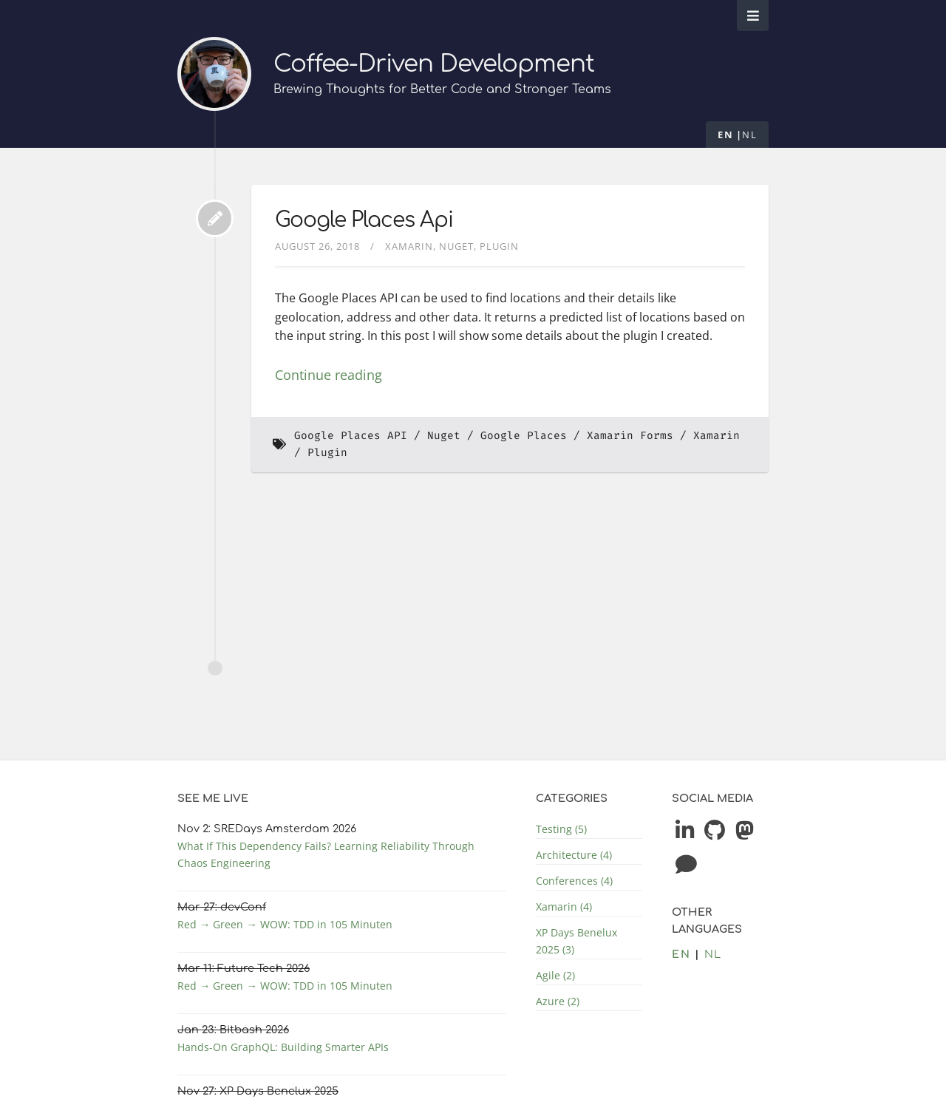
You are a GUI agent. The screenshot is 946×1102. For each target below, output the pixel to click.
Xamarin (409, 246)
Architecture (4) (574, 855)
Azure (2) (557, 1001)
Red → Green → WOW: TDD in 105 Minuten (284, 924)
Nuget (456, 246)
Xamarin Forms (630, 436)
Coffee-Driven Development (433, 64)
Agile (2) (555, 975)
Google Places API (350, 436)
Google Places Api (364, 220)
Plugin (499, 246)
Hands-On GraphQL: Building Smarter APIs (283, 1047)
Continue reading (328, 375)
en (725, 134)
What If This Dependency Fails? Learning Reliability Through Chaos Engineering (325, 854)
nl (749, 134)
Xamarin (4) (564, 906)
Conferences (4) (574, 881)
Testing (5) (561, 829)
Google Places (523, 436)
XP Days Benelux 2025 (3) (576, 940)
